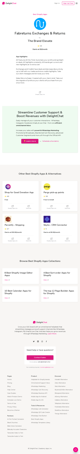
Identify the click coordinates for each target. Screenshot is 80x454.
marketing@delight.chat (47, 367)
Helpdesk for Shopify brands (40, 379)
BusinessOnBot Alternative (64, 390)
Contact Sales (40, 357)
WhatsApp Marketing (38, 386)
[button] (76, 3)
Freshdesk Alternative (62, 407)
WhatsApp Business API (39, 393)
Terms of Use (11, 403)
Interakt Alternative (61, 379)
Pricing (9, 383)
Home (9, 379)
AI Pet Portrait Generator (15, 419)
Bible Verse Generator (14, 426)
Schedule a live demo (50, 141)
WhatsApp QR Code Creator (40, 412)
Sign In (57, 3)
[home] (9, 3)
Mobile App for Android (38, 396)
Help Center (11, 390)
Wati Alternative (60, 386)
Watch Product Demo (14, 396)
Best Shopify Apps (40, 14)
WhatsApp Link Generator (39, 409)
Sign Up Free (68, 3)
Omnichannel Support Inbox (40, 383)
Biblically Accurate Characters (17, 429)
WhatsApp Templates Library (40, 422)
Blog (8, 386)
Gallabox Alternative (61, 400)
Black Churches (12, 422)
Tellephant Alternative (62, 403)
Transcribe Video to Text (15, 433)
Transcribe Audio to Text (15, 436)
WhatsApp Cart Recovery (39, 390)
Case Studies (11, 393)
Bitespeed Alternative (62, 393)
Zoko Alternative (60, 383)
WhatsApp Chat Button (39, 416)
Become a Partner (13, 410)
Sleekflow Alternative (62, 410)
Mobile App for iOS (37, 400)
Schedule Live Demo (14, 400)
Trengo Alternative (61, 414)
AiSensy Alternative (61, 396)
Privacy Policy (12, 407)
